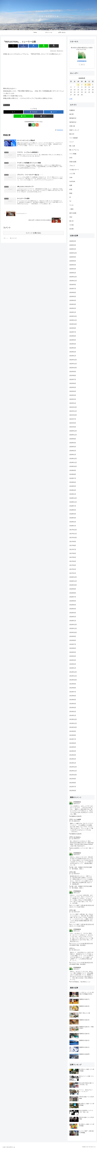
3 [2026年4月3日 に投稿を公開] (85, 84)
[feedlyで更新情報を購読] (33, 124)
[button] (54, 46)
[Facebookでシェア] (23, 46)
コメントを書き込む (33, 233)
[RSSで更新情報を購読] (36, 124)
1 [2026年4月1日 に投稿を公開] (78, 84)
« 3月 (70, 99)
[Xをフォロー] (30, 124)
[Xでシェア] (13, 46)
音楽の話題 (6, 104)
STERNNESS (81, 61)
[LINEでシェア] (43, 46)
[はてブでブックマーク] (33, 46)
